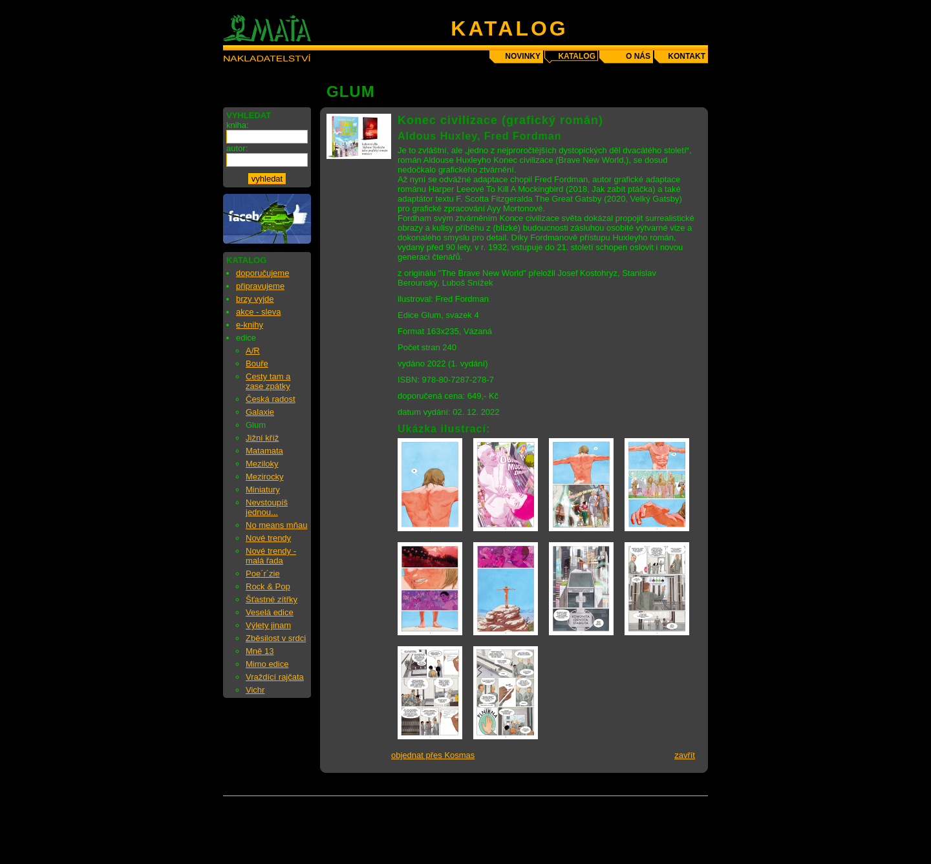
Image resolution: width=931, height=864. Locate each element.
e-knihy (249, 325)
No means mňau (276, 525)
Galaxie (260, 412)
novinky (522, 56)
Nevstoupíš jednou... (267, 507)
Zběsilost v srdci (276, 638)
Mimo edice (267, 664)
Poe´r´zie (263, 573)
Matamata (264, 451)
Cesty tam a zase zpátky (268, 381)
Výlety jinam (268, 625)
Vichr (255, 690)
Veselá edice (270, 612)
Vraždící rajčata (275, 677)
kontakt (686, 56)
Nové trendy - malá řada (271, 555)
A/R (253, 350)
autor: (237, 148)
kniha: (237, 125)
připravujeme (260, 286)
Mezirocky (265, 476)
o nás (638, 56)
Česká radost (270, 399)
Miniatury (263, 489)
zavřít (684, 755)
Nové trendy (268, 538)
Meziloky (262, 464)
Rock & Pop (268, 586)
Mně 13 (259, 651)
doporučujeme (262, 273)
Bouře (257, 363)
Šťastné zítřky (271, 599)
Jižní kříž (262, 438)
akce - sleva (258, 312)
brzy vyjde (255, 299)
